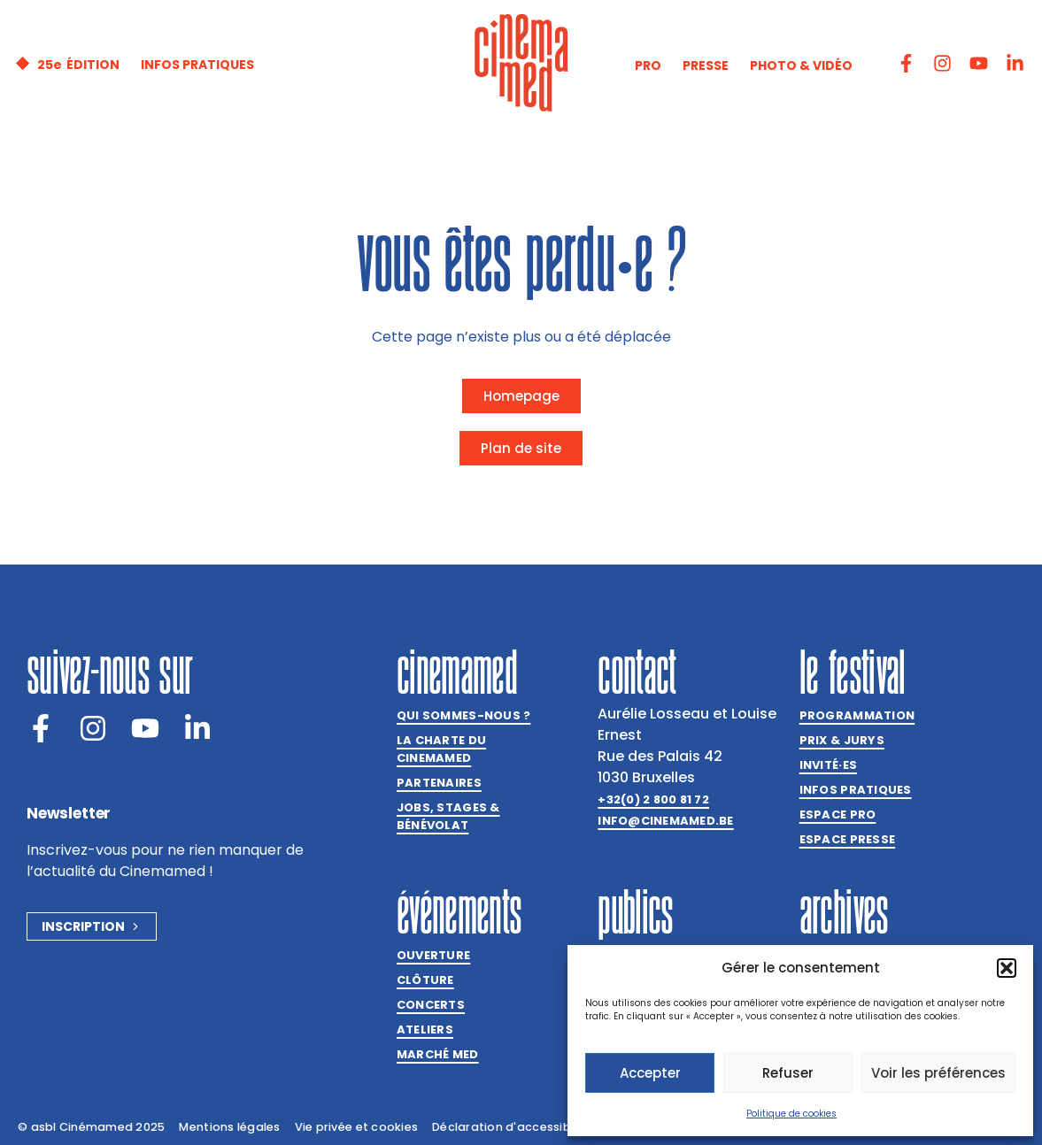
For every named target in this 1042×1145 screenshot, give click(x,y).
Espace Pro (837, 814)
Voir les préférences (938, 1073)
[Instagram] (93, 728)
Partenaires (439, 782)
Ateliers (425, 1029)
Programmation (857, 715)
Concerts (431, 1004)
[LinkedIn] (197, 728)
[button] (1006, 968)
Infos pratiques (855, 789)
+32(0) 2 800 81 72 (653, 799)
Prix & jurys (841, 740)
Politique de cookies (791, 1113)
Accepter (650, 1073)
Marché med (438, 1054)
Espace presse (847, 839)
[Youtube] (145, 728)
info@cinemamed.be (665, 820)
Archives (844, 911)
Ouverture (433, 955)
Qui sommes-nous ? (463, 715)
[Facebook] (41, 728)
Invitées (828, 765)
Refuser (788, 1073)
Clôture (425, 980)
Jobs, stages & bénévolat (448, 816)
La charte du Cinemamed (441, 749)
